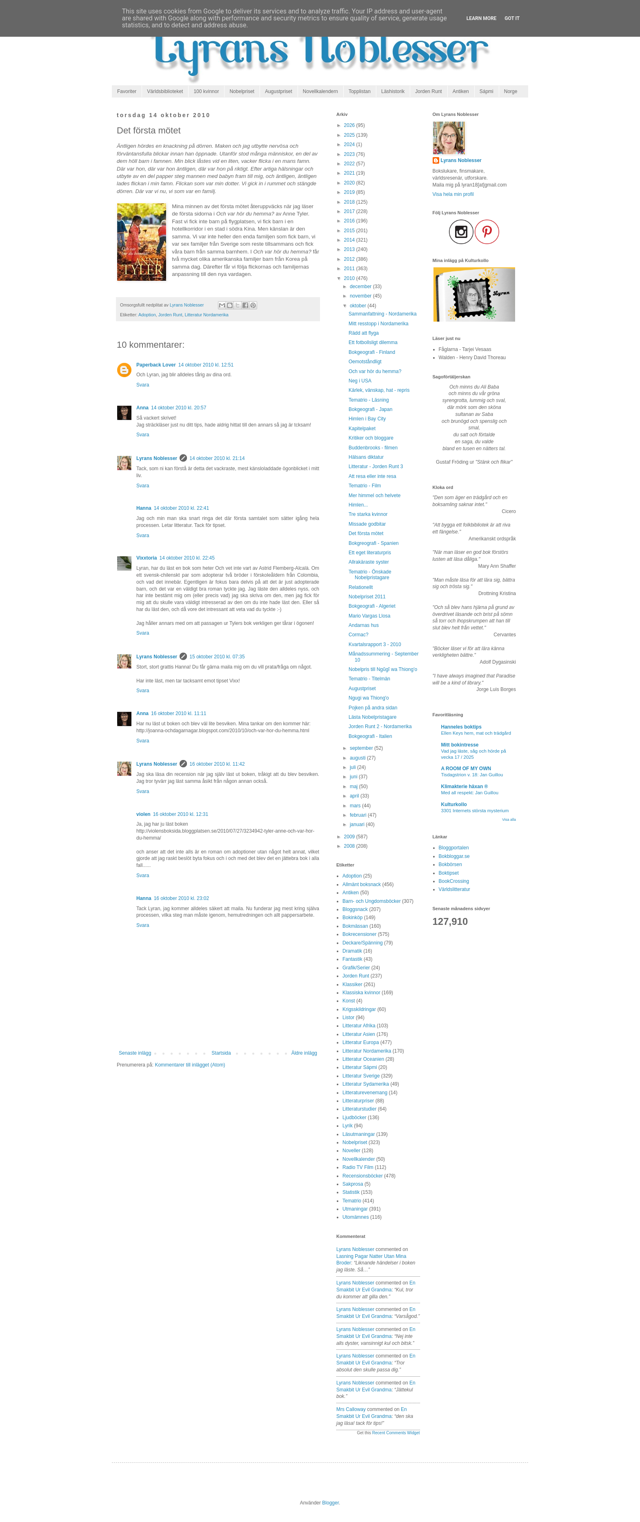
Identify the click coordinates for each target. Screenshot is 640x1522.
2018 (350, 202)
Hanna (143, 508)
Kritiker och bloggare (371, 438)
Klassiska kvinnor (361, 992)
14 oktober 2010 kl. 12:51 (205, 365)
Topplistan (360, 91)
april (355, 796)
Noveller (351, 1150)
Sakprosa (352, 1184)
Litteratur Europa (360, 1042)
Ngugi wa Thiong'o (369, 698)
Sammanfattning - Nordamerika (383, 314)
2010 (350, 278)
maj (354, 786)
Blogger (330, 1503)
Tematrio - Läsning (369, 400)
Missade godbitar (367, 524)
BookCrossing (454, 881)
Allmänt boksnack (361, 884)
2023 (350, 154)
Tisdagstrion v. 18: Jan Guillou (472, 774)
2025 (350, 135)
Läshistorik (392, 91)
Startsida (221, 1053)
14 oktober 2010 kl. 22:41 (181, 508)
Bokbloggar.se (454, 856)
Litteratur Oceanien (363, 1059)
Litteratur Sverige (361, 1076)
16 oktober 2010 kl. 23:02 (181, 898)
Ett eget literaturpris (370, 552)
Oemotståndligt (365, 361)
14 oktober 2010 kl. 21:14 (216, 458)
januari (358, 824)
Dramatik (352, 951)
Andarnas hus (364, 625)
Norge (511, 91)
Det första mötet (366, 533)
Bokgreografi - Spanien (374, 543)
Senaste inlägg (135, 1053)
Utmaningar (355, 1209)
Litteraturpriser (358, 1101)
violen (143, 814)
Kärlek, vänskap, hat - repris (379, 390)
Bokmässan (355, 926)
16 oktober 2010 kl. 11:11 (178, 713)
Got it (512, 18)
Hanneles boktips (461, 727)
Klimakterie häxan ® (464, 786)
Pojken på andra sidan (373, 708)
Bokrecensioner (359, 934)
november (361, 296)
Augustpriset (278, 91)
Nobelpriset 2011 (367, 597)
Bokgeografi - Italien (370, 736)
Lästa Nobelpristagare (372, 717)
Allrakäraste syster (369, 562)
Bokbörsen (450, 864)
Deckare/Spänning (362, 943)
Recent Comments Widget (396, 1433)
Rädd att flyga (364, 333)
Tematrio (351, 1201)
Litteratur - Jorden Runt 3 (376, 466)
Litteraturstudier (359, 1109)
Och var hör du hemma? (375, 371)
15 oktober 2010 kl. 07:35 (216, 657)
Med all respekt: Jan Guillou (470, 792)
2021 (350, 173)
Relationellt (361, 587)
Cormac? (359, 635)
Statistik (351, 1192)
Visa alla (509, 820)
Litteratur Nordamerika (206, 314)
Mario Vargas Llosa (370, 616)
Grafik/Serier (356, 968)
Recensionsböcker (362, 1176)
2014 (350, 240)
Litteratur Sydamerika (365, 1084)
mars (356, 806)
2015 (350, 230)
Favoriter (126, 91)
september (362, 748)
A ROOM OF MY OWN (466, 768)
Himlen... (358, 505)
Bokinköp (352, 917)
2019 (350, 192)
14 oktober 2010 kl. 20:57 (178, 408)
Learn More (482, 18)
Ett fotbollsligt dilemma (373, 342)
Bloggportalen (454, 848)
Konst (348, 1001)
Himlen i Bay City (367, 419)
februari (359, 815)
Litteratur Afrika (359, 1026)
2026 (350, 125)
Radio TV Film (357, 1167)
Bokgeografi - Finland (372, 352)
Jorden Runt (428, 91)
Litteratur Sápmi (359, 1067)
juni (354, 777)
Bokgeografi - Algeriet (372, 606)
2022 (350, 164)
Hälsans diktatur (366, 457)
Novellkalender (358, 1159)
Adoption (147, 314)
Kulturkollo (454, 804)
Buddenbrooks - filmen (373, 448)
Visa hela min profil (453, 194)
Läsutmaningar (358, 1134)
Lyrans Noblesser (156, 458)
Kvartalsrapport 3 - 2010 (375, 644)
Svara (142, 385)
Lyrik (347, 1126)
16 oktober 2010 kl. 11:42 (216, 764)
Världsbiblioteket (165, 91)
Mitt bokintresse (460, 745)
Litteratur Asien (358, 1034)
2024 (350, 144)
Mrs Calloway (351, 1409)
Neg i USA (360, 381)
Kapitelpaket (362, 428)
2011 (350, 268)
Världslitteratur (454, 889)
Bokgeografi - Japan (370, 409)
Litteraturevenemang (364, 1092)
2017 (350, 211)
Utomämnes (355, 1217)
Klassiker (352, 984)
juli (353, 767)
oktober (358, 306)
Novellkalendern (320, 91)
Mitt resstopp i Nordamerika (379, 324)
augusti (358, 758)
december (361, 286)
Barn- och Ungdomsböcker (371, 901)
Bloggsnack (355, 909)
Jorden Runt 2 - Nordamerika (380, 726)
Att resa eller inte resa (372, 476)
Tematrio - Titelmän (369, 679)
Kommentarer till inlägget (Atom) (190, 1065)
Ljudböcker (354, 1117)
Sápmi (486, 91)
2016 (350, 221)
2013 (350, 249)
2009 (350, 837)
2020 (350, 183)
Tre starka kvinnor (368, 514)
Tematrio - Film (365, 486)
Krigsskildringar (359, 1009)
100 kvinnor (206, 91)
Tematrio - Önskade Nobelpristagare (370, 574)
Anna (142, 408)
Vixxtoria (146, 558)
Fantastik (352, 959)
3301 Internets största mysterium (475, 810)
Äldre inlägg (304, 1053)
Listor (348, 1017)
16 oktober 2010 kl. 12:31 (180, 814)
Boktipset (449, 873)
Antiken (461, 91)
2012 (350, 259)
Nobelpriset (241, 91)
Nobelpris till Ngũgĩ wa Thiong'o (383, 669)
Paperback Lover (156, 365)
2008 (350, 846)
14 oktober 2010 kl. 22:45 (186, 558)
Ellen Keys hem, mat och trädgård (476, 733)
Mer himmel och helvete (374, 495)
